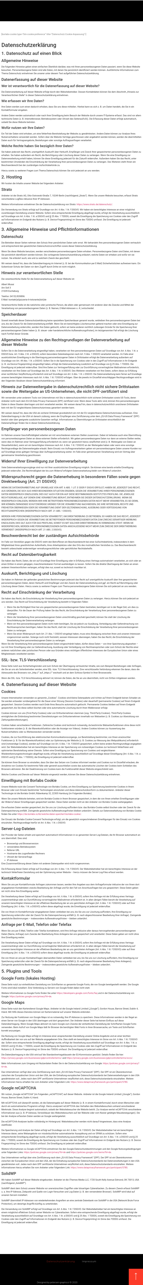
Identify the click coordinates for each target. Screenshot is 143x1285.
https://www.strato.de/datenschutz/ (94, 204)
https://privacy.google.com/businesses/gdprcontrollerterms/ (31, 1058)
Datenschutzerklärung (60, 1261)
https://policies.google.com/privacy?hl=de (30, 996)
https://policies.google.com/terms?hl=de (91, 1152)
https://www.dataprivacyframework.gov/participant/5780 (99, 1082)
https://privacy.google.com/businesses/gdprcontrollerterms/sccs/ (100, 1058)
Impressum (90, 1261)
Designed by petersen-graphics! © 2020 (57, 1282)
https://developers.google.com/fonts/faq (77, 993)
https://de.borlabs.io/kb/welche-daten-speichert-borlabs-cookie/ (49, 814)
